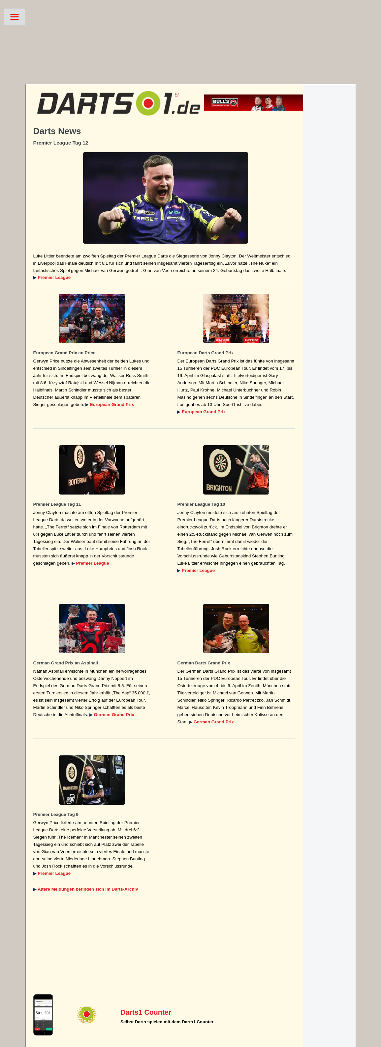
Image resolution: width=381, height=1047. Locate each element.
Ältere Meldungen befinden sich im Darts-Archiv (88, 889)
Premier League (54, 277)
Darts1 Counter (145, 1012)
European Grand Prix (112, 404)
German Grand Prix (114, 714)
